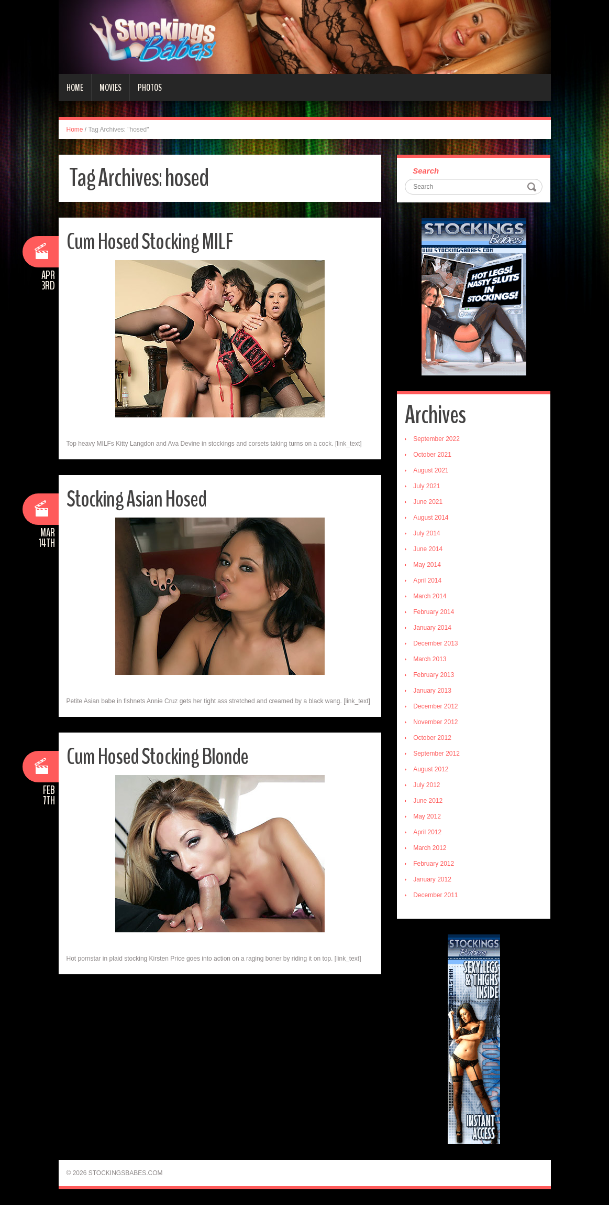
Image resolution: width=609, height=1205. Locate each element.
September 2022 (436, 439)
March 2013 (429, 659)
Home (75, 87)
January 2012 (432, 879)
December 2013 (435, 643)
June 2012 (427, 800)
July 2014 (426, 533)
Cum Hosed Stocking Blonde (159, 756)
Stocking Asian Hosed (138, 499)
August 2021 (430, 470)
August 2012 (430, 769)
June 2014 (427, 549)
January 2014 (432, 627)
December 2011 (435, 895)
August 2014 (430, 517)
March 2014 (429, 596)
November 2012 (435, 722)
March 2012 (429, 848)
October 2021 (432, 454)
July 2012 (426, 785)
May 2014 (427, 564)
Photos (150, 87)
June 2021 (427, 501)
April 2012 (427, 832)
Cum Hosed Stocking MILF (151, 241)
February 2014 (433, 612)
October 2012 (432, 737)
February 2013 (433, 675)
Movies (110, 87)
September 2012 (436, 753)
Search (426, 170)
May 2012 (427, 816)
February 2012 (433, 863)
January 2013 (432, 690)
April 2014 (427, 580)
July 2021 (426, 486)
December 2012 (435, 706)
